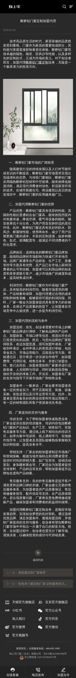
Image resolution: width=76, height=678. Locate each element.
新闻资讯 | (22, 648)
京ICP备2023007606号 (55, 653)
